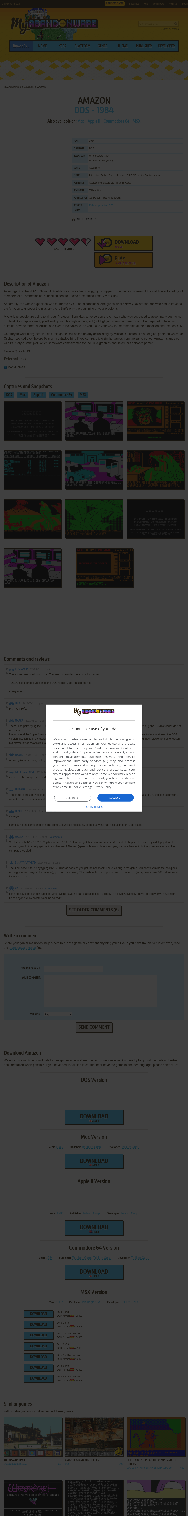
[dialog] (94, 757)
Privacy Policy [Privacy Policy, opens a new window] (103, 787)
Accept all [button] (116, 797)
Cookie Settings (82, 787)
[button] (94, 806)
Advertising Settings (78, 782)
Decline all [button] (72, 798)
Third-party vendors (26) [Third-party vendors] (91, 761)
